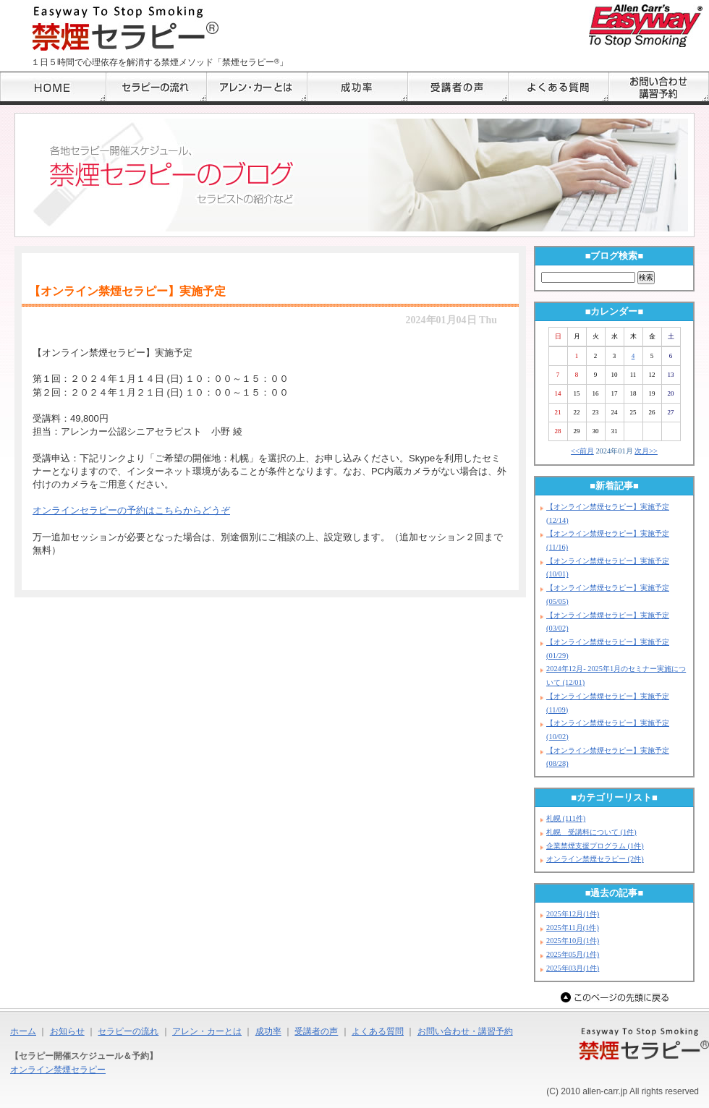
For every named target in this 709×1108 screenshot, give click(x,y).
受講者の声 (316, 1031)
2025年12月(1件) (572, 914)
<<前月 (582, 451)
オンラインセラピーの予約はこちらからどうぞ (131, 510)
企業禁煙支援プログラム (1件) (595, 846)
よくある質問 (378, 1031)
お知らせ (67, 1031)
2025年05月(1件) (572, 954)
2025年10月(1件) (572, 941)
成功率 (268, 1031)
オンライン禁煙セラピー (58, 1070)
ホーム (23, 1031)
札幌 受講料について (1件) (591, 832)
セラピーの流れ (128, 1031)
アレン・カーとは (207, 1031)
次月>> (646, 451)
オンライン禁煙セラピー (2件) (595, 859)
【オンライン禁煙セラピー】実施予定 (127, 291)
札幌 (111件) (565, 818)
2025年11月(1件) (572, 928)
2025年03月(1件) (572, 968)
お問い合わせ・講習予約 (465, 1031)
